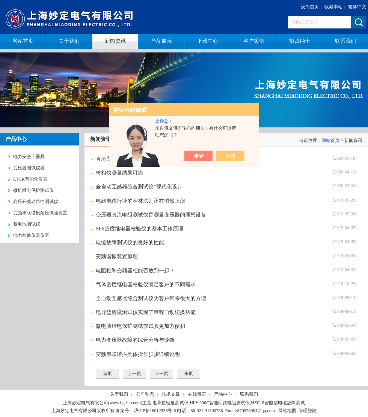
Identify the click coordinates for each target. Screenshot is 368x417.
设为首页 (310, 6)
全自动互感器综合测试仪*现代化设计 (139, 187)
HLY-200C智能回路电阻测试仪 (220, 402)
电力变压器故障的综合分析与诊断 (135, 340)
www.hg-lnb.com (125, 402)
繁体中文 (357, 6)
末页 (188, 373)
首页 (107, 373)
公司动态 (145, 394)
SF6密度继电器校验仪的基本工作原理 (139, 229)
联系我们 (249, 394)
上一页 (134, 373)
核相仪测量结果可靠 (119, 173)
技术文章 (171, 394)
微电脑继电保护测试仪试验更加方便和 (140, 326)
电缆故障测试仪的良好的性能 (130, 242)
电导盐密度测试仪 (170, 402)
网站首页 (330, 140)
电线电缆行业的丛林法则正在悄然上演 (140, 201)
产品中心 (223, 394)
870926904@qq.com (256, 410)
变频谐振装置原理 (117, 256)
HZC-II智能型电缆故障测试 (278, 402)
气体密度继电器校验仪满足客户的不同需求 (146, 284)
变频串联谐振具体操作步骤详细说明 (138, 354)
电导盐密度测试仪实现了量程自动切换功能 (146, 312)
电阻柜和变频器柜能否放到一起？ (135, 271)
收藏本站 (333, 6)
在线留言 (197, 394)
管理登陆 (308, 410)
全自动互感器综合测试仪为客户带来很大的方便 (151, 298)
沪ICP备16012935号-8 (155, 410)
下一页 (161, 373)
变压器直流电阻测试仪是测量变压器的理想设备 (151, 215)
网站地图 (287, 410)
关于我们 (119, 394)
